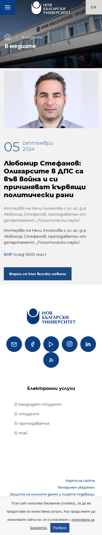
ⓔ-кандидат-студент (38, 404)
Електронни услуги (51, 388)
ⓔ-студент (26, 413)
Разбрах (60, 528)
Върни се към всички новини (37, 274)
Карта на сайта (80, 481)
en (94, 7)
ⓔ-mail (20, 433)
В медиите (32, 37)
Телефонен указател (76, 487)
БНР (8, 254)
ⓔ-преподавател (32, 423)
